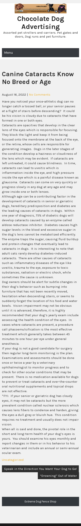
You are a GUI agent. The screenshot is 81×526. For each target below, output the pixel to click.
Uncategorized (13, 460)
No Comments (39, 94)
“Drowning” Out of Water (58, 476)
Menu (8, 53)
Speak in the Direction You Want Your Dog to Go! (40, 469)
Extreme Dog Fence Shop (40, 501)
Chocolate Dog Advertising (40, 23)
